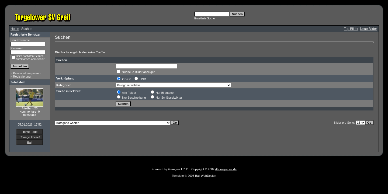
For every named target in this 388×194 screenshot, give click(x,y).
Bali (29, 142)
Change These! (29, 137)
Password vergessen (26, 73)
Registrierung (21, 76)
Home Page (29, 131)
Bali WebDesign (205, 175)
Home (15, 29)
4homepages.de (226, 169)
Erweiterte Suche (204, 18)
